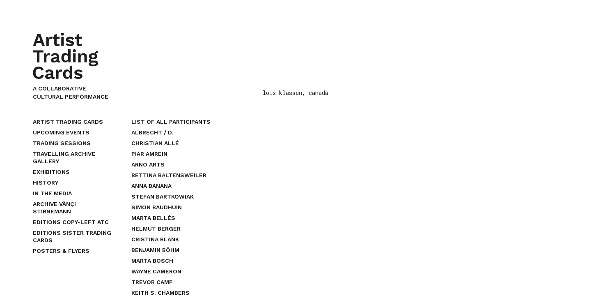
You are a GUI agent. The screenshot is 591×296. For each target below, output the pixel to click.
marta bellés (153, 218)
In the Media (52, 193)
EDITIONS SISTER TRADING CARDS (72, 236)
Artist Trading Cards (68, 121)
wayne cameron (156, 271)
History (45, 182)
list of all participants (171, 121)
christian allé (155, 143)
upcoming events (61, 132)
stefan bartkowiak (162, 196)
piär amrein (149, 153)
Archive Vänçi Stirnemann (54, 208)
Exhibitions (51, 172)
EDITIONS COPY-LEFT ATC (71, 222)
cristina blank (155, 239)
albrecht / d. (152, 132)
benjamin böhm (155, 250)
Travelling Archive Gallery (64, 157)
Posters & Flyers (61, 250)
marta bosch (152, 260)
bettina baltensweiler (168, 175)
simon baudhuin (156, 207)
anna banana (151, 186)
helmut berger (156, 228)
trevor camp (152, 282)
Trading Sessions (62, 143)
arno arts (148, 164)
